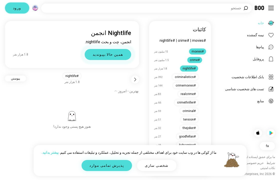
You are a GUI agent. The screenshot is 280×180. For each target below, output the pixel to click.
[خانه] (260, 8)
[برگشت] (135, 80)
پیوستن (15, 78)
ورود (17, 8)
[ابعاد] (35, 8)
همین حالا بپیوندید (108, 54)
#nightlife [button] (71, 76)
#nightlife (167, 40)
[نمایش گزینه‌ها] (126, 91)
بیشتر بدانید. (50, 152)
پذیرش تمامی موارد (106, 166)
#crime (183, 40)
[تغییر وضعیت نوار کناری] (271, 8)
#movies (199, 40)
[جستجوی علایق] (146, 8)
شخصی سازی (157, 166)
